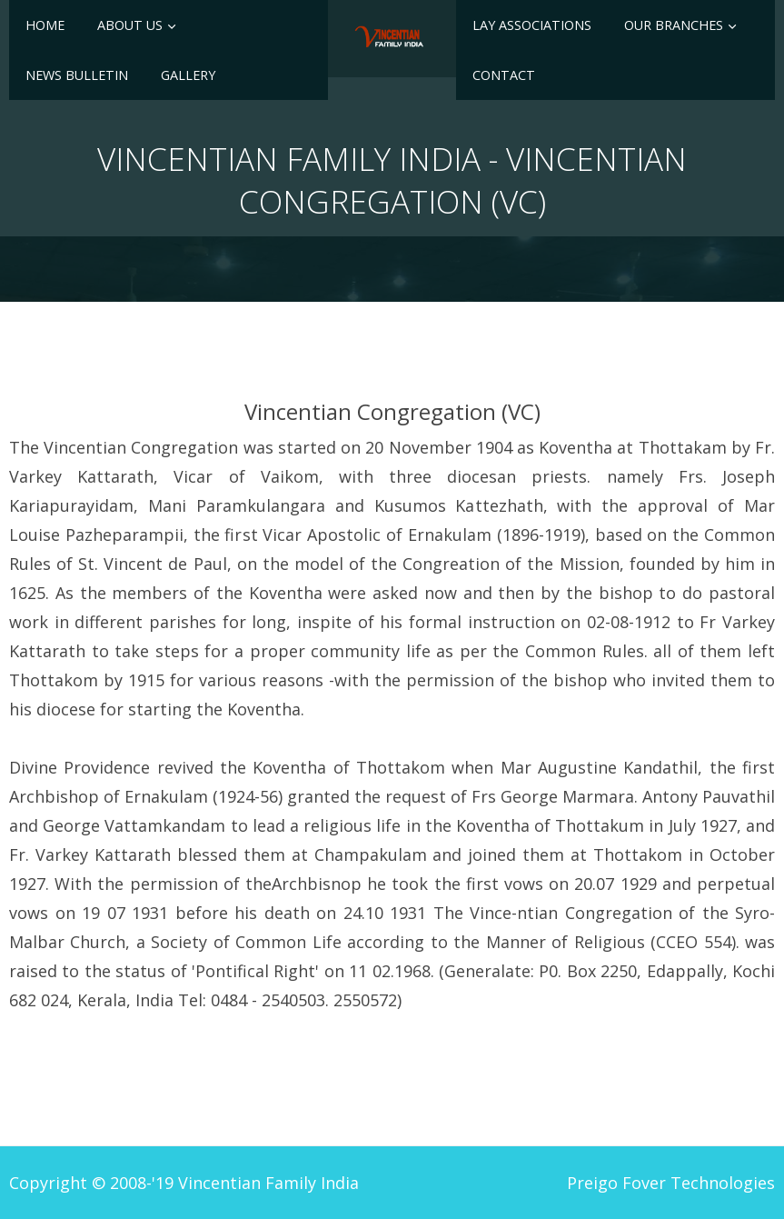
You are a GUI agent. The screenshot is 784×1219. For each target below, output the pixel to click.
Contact (503, 75)
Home (45, 25)
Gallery (188, 75)
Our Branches (673, 25)
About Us (130, 25)
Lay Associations (531, 25)
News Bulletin (76, 75)
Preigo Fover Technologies (671, 1183)
